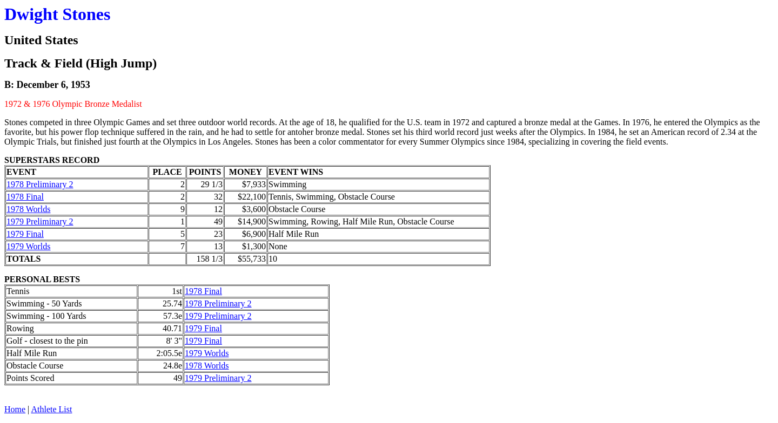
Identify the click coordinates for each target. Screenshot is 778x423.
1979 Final (25, 233)
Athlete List (51, 409)
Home (14, 409)
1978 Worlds (28, 209)
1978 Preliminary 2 (39, 184)
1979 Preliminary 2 (39, 221)
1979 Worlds (28, 246)
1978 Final (25, 196)
